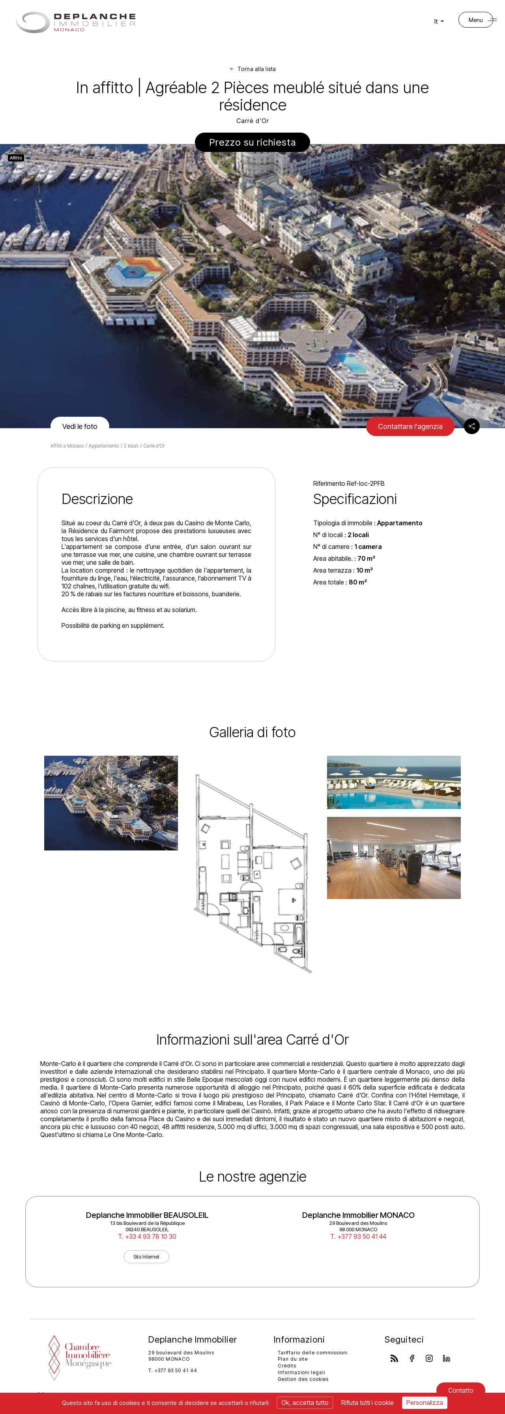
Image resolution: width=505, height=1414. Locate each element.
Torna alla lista (257, 69)
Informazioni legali (301, 1372)
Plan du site (293, 1359)
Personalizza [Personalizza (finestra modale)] (424, 1403)
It (439, 21)
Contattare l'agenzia (410, 426)
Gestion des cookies (303, 1379)
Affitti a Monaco (67, 446)
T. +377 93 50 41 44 (358, 1236)
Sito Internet (146, 1257)
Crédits (287, 1366)
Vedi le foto (79, 426)
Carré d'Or (154, 446)
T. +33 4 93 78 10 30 (147, 1236)
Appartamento (104, 446)
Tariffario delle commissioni (313, 1353)
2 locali (131, 446)
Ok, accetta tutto (305, 1403)
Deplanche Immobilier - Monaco (75, 22)
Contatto (460, 1390)
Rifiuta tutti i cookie (367, 1403)
